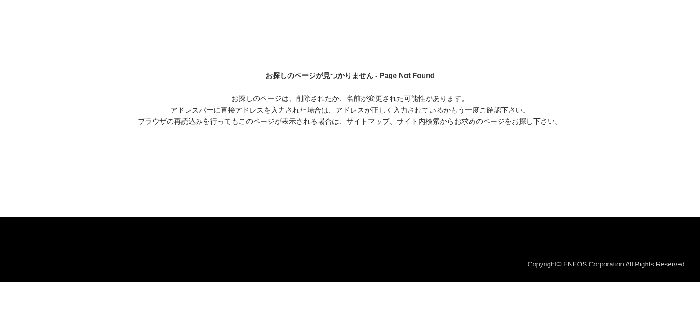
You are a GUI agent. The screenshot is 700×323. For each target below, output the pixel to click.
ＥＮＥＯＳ (51, 17)
